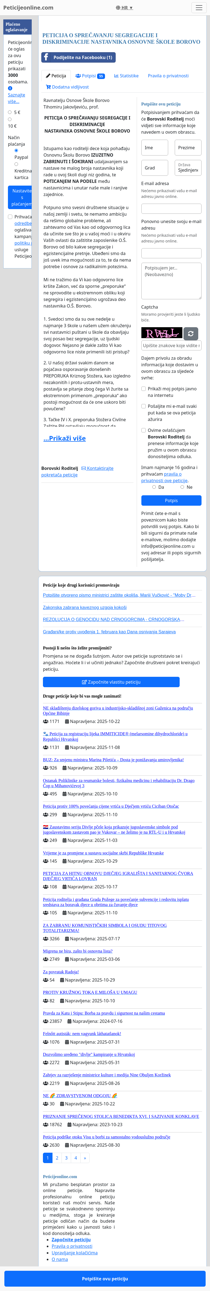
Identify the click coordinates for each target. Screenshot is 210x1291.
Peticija (56, 76)
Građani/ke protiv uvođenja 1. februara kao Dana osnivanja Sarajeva (109, 632)
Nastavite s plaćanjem (22, 197)
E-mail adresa (155, 183)
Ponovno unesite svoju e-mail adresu (171, 224)
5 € (17, 112)
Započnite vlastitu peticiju (111, 682)
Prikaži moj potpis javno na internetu (172, 392)
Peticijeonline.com (28, 7)
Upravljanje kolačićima (75, 1253)
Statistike (126, 76)
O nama (60, 1259)
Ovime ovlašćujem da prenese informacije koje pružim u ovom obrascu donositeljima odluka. (173, 443)
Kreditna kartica (23, 174)
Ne (189, 487)
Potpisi (90, 76)
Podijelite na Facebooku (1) (77, 57)
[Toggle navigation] (199, 7)
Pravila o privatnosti (168, 76)
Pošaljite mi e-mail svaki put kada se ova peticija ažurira (172, 412)
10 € (12, 126)
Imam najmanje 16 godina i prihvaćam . (169, 474)
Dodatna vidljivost (67, 87)
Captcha (149, 307)
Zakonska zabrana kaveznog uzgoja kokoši (85, 607)
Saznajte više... (16, 95)
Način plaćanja (16, 140)
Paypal (21, 157)
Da (161, 487)
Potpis (171, 500)
